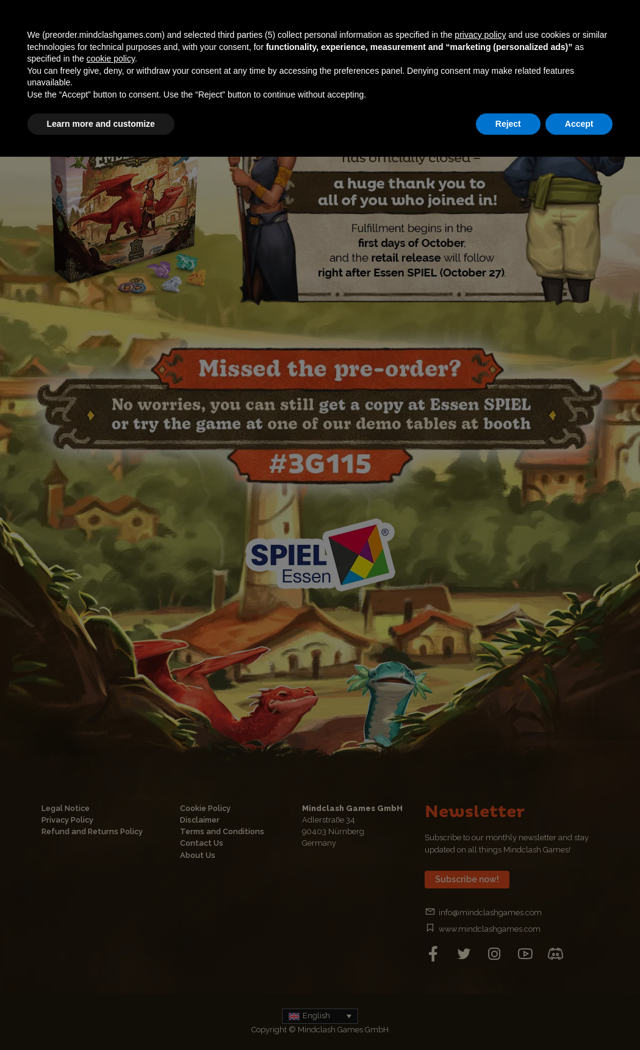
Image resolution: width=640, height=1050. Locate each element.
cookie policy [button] (111, 58)
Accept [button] (579, 124)
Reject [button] (508, 124)
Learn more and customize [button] (101, 124)
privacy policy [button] (480, 35)
